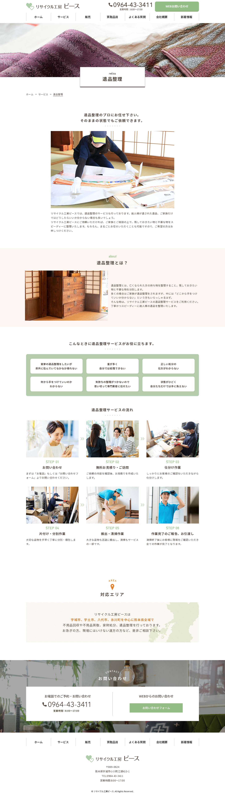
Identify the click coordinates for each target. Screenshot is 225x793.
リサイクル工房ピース (104, 791)
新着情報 (186, 17)
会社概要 (161, 17)
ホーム (38, 17)
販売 (88, 17)
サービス (63, 17)
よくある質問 (137, 17)
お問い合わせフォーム (156, 708)
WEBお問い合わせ (177, 6)
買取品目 (112, 17)
